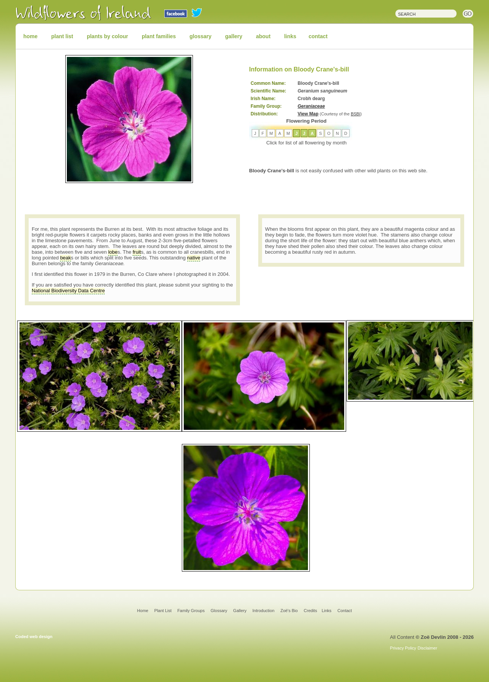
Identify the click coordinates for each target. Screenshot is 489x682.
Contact (344, 610)
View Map (308, 114)
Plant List (163, 610)
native (194, 258)
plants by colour (107, 36)
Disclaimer (427, 648)
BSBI (355, 114)
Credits (310, 610)
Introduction (263, 610)
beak (65, 258)
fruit (137, 252)
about (263, 36)
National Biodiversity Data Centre (68, 290)
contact (318, 36)
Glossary (218, 610)
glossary (200, 36)
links (290, 36)
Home (142, 610)
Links (327, 610)
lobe (113, 252)
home (30, 36)
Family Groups (191, 610)
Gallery (239, 610)
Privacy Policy (403, 648)
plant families (159, 36)
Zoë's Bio (289, 610)
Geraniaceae (311, 106)
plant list (62, 36)
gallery (233, 36)
